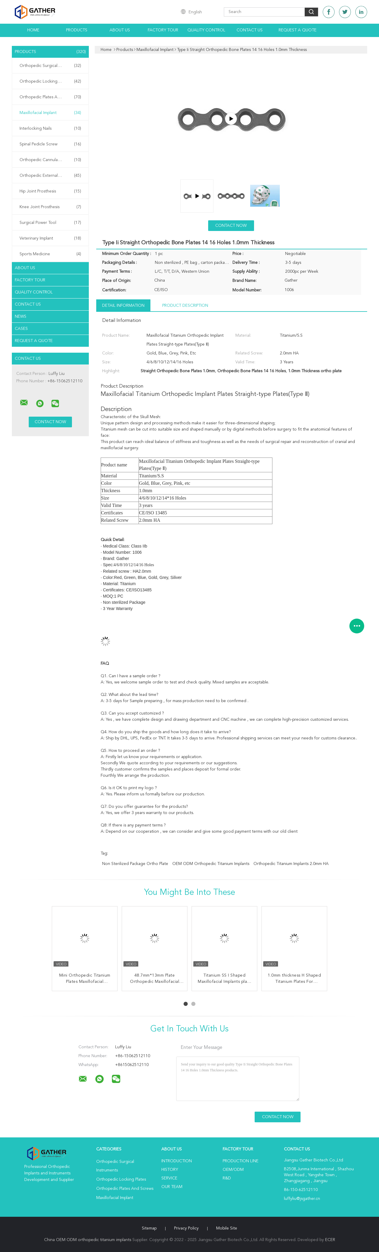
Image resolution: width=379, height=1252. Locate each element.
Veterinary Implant (50, 238)
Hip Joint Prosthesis (50, 191)
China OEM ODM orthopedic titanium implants (87, 1240)
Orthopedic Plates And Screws (50, 97)
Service (169, 1178)
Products (76, 30)
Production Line (240, 1161)
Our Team (171, 1187)
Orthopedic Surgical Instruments (50, 66)
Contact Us (250, 30)
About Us (120, 30)
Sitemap (149, 1228)
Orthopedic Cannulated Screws (50, 160)
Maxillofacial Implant (50, 113)
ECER (330, 1240)
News (20, 316)
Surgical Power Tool (50, 223)
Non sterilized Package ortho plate (135, 864)
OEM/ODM (233, 1170)
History (169, 1170)
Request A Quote (298, 30)
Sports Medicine (50, 254)
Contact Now (231, 226)
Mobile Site (226, 1228)
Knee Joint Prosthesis (50, 207)
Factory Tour (163, 30)
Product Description (185, 306)
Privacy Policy (186, 1228)
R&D (227, 1178)
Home (33, 30)
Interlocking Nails (50, 128)
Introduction (176, 1161)
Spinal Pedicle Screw (50, 144)
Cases (21, 329)
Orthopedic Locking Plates (50, 81)
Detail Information (123, 306)
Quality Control (206, 30)
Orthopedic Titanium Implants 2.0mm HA (291, 864)
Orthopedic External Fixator (50, 176)
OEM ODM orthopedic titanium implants (210, 864)
